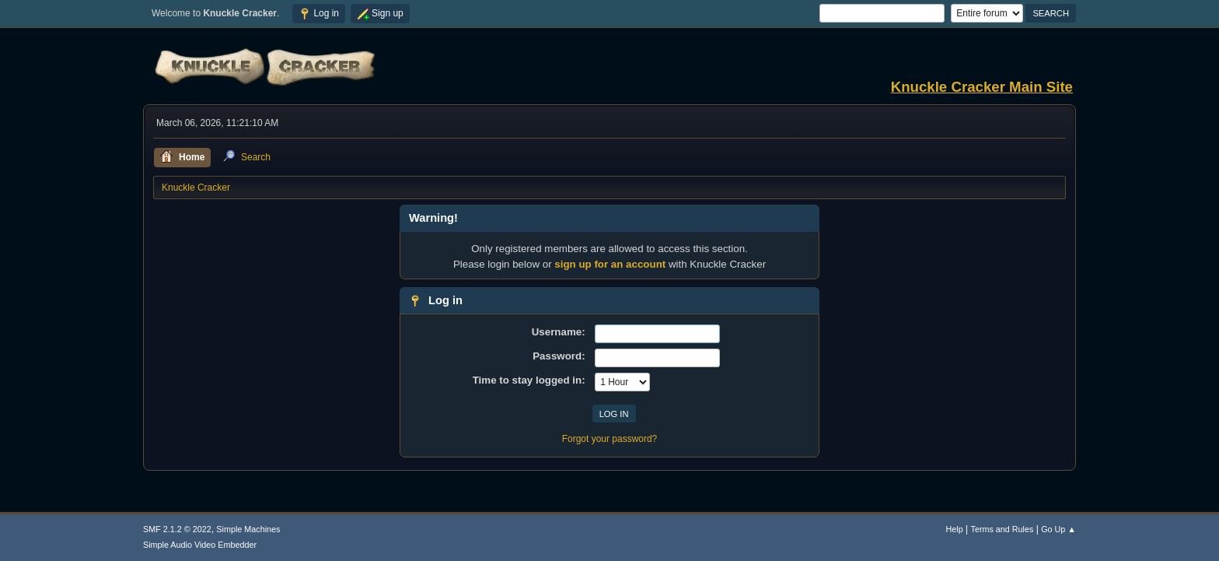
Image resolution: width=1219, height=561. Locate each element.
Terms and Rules (1002, 529)
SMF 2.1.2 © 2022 (177, 529)
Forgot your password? (610, 438)
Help (954, 529)
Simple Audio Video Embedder (200, 544)
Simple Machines (248, 529)
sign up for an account (609, 264)
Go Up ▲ (1058, 529)
